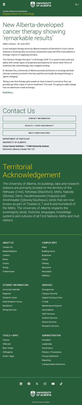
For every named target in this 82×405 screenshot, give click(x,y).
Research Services (50, 326)
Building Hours (48, 251)
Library (45, 259)
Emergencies (48, 289)
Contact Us (8, 247)
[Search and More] (76, 4)
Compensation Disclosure (53, 364)
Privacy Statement (50, 356)
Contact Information (39, 119)
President (46, 340)
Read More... (8, 92)
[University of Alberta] (41, 4)
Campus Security (49, 293)
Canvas (6, 340)
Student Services (49, 318)
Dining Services (10, 310)
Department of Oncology (18, 13)
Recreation (47, 271)
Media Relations (10, 251)
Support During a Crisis (52, 297)
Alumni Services (49, 322)
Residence (7, 306)
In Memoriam (9, 271)
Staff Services (48, 314)
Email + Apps (8, 356)
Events (6, 263)
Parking (45, 263)
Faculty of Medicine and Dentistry (15, 11)
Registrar (7, 293)
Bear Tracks (8, 348)
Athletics (46, 275)
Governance (47, 348)
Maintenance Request (52, 306)
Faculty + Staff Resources (38, 126)
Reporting (46, 360)
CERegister (8, 352)
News (5, 259)
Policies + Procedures (52, 352)
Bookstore (46, 255)
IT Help (45, 301)
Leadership (47, 344)
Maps (44, 247)
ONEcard (7, 344)
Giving (5, 267)
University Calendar (11, 289)
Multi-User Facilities (39, 133)
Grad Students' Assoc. (13, 301)
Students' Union (10, 297)
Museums (46, 267)
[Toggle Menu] (4, 4)
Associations (48, 310)
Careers (6, 255)
